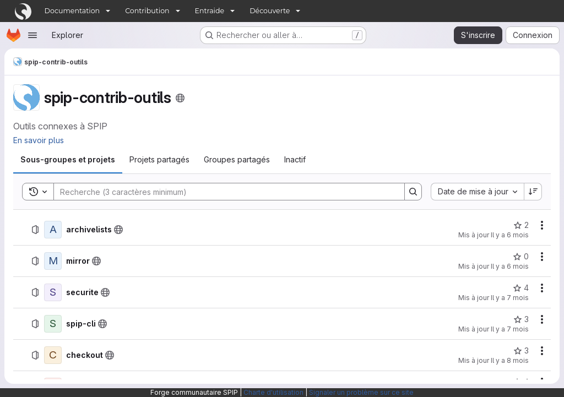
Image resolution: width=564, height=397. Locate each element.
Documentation (72, 11)
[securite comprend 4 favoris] (521, 288)
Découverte (270, 11)
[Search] (223, 191)
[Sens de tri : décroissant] (533, 191)
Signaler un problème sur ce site (361, 392)
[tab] (67, 159)
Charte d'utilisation (273, 392)
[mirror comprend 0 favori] (521, 256)
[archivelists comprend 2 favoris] (521, 225)
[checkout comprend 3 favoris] (521, 350)
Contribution (147, 11)
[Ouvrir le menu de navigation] (32, 35)
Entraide (210, 11)
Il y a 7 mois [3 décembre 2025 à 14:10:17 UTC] (510, 329)
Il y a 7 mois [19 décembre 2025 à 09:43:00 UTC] (510, 297)
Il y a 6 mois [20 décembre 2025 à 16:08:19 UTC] (510, 266)
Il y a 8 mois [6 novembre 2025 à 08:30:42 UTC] (510, 360)
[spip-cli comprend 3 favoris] (521, 319)
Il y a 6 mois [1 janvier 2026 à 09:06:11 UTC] (510, 235)
